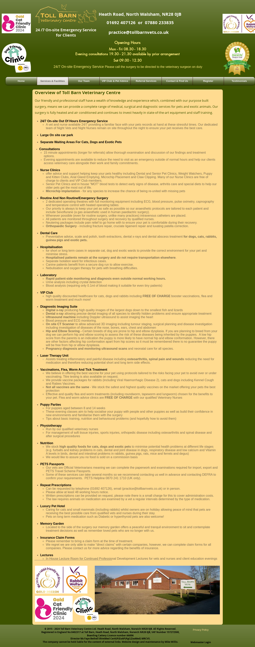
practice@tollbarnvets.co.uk (139, 32)
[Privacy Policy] (201, 630)
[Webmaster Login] (201, 642)
